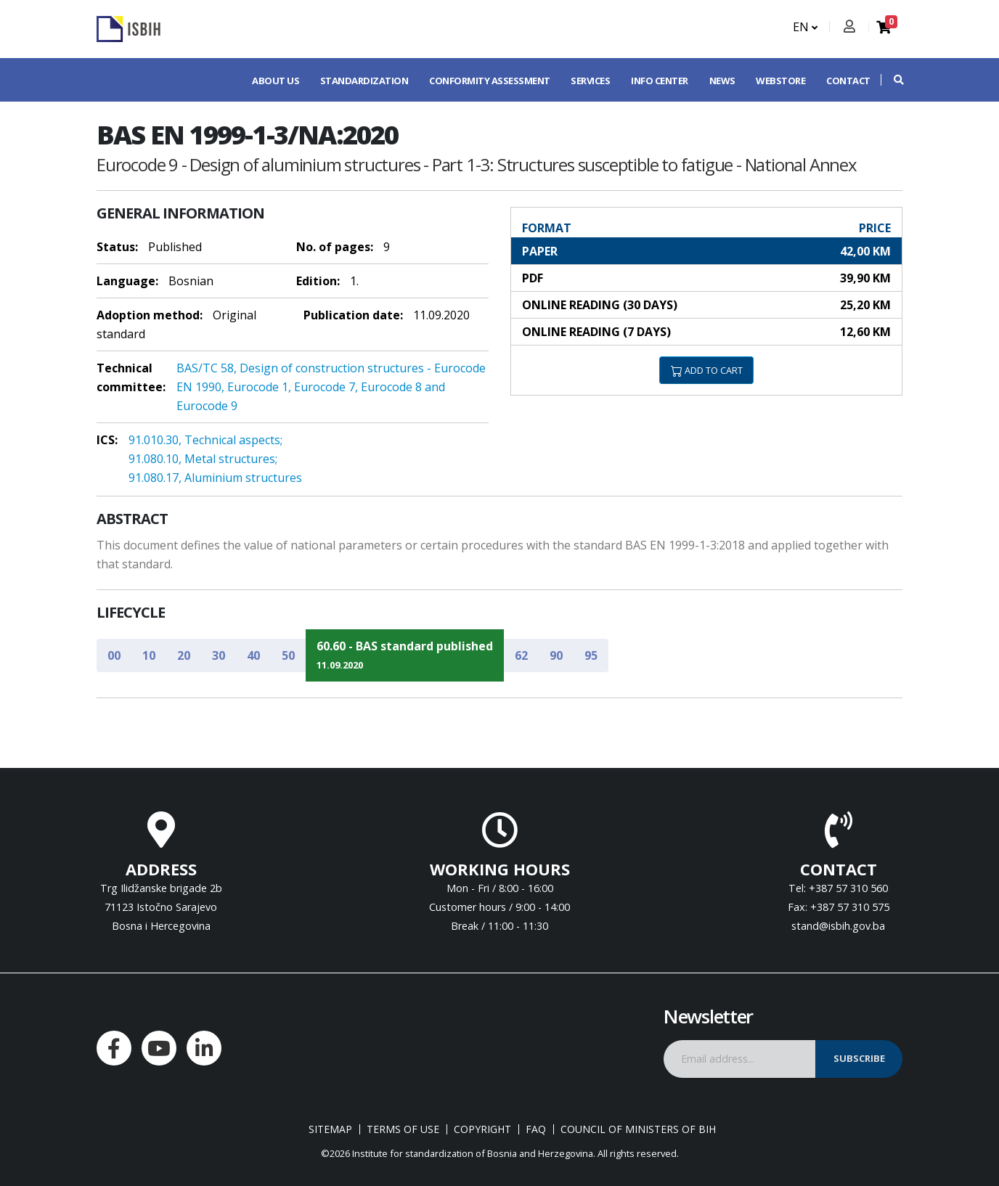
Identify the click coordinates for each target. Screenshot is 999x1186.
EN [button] (805, 27)
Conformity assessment (489, 80)
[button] (892, 80)
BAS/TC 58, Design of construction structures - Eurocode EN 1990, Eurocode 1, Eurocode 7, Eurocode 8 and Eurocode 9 (331, 387)
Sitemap (330, 1129)
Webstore (780, 80)
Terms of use (403, 1129)
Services (590, 80)
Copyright (482, 1129)
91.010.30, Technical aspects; (205, 440)
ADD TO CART (707, 370)
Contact (848, 80)
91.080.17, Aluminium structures (215, 478)
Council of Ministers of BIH (638, 1129)
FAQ (536, 1129)
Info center (659, 80)
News (722, 80)
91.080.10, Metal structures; (203, 459)
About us (275, 80)
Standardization (364, 80)
